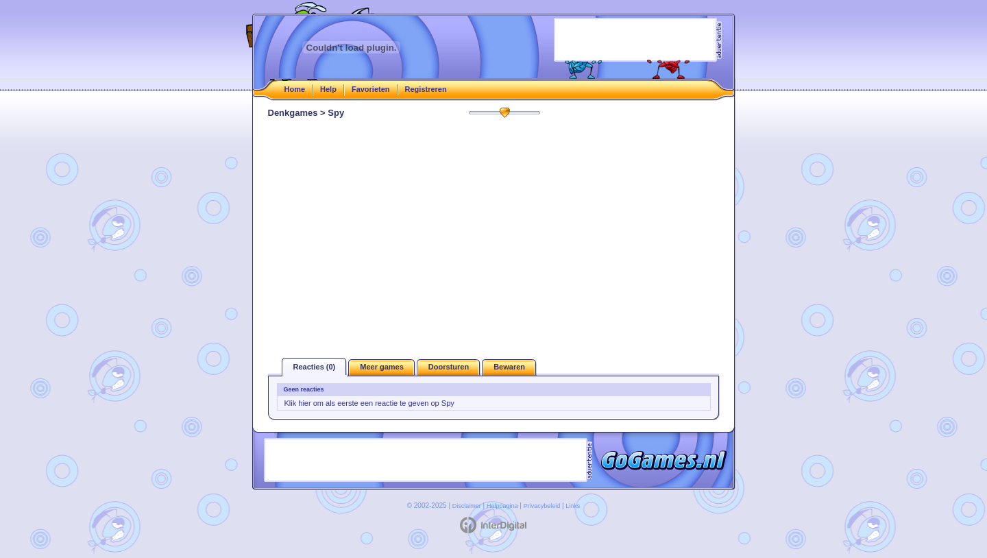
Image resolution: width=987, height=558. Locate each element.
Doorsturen (448, 367)
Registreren (426, 89)
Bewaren (509, 367)
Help (328, 89)
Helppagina (502, 505)
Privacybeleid (542, 505)
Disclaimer (466, 505)
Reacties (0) (314, 367)
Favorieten (371, 89)
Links (572, 505)
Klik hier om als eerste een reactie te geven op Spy (369, 403)
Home (295, 89)
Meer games (382, 367)
